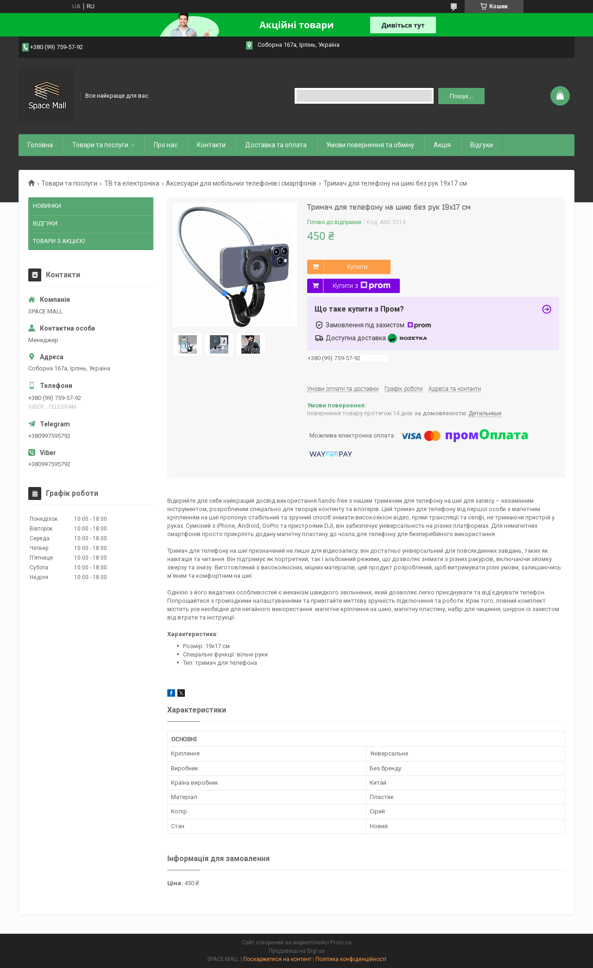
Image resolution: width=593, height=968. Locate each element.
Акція (442, 145)
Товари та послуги (100, 145)
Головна (40, 145)
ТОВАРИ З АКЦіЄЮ (59, 240)
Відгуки (481, 145)
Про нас (165, 145)
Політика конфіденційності (350, 959)
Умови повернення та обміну (370, 145)
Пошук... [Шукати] (461, 96)
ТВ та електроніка (131, 183)
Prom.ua (341, 942)
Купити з (362, 285)
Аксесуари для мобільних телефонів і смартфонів (241, 183)
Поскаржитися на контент (277, 959)
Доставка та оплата (276, 145)
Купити (357, 266)
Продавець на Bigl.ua (297, 951)
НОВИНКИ (47, 205)
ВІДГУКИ (45, 223)
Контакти (211, 145)
